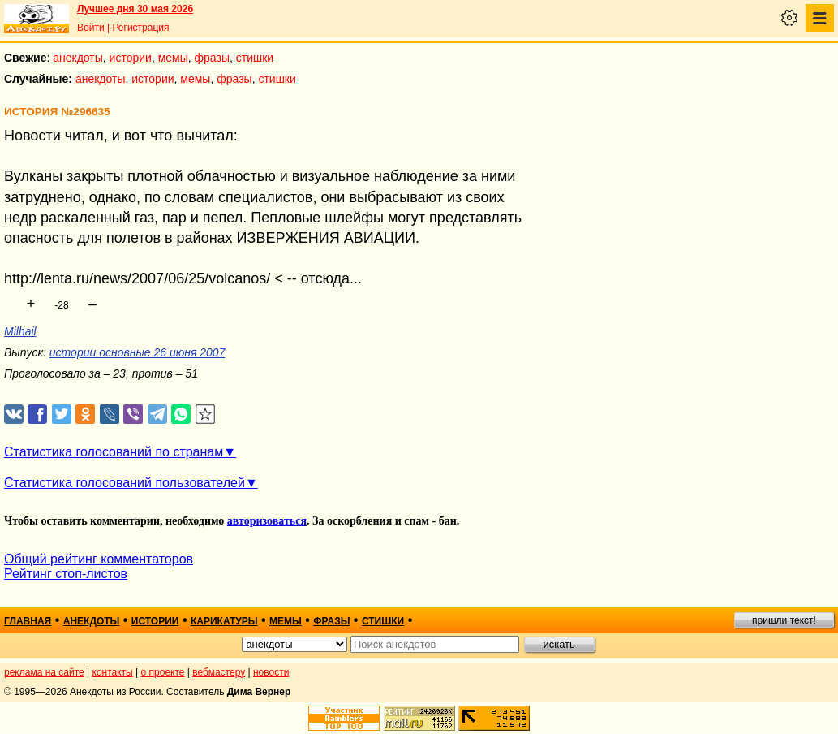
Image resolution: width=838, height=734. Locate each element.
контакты (112, 672)
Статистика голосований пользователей (124, 483)
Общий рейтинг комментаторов (98, 559)
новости (271, 672)
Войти (91, 27)
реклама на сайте (44, 672)
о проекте (163, 672)
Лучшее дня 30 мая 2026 (135, 9)
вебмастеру (218, 672)
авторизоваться (267, 521)
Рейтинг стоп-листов (65, 574)
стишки (254, 57)
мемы (173, 57)
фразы (212, 57)
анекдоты (78, 57)
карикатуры (224, 621)
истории (131, 57)
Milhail (20, 331)
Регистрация (140, 27)
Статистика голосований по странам (113, 452)
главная (27, 621)
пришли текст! (784, 620)
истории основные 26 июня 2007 (137, 352)
